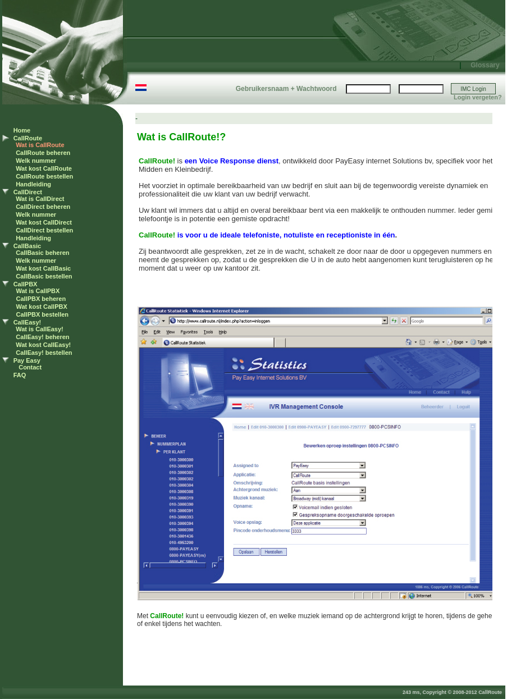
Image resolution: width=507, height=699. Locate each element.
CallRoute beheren (43, 152)
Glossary (485, 65)
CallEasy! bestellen (44, 352)
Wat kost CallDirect (44, 222)
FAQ (19, 375)
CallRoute (27, 138)
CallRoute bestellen (44, 176)
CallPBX (25, 284)
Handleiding (33, 184)
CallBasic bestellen (44, 276)
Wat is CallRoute (40, 144)
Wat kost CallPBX (41, 306)
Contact (30, 367)
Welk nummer (36, 160)
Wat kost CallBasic (43, 268)
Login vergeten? (478, 97)
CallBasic (27, 246)
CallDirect (27, 192)
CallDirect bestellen (44, 230)
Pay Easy (26, 360)
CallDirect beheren (43, 206)
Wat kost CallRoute (44, 168)
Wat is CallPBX (38, 290)
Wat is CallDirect (40, 198)
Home (22, 130)
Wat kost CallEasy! (43, 344)
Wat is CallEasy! (39, 329)
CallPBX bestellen (42, 314)
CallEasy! (27, 322)
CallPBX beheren (41, 298)
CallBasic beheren (42, 252)
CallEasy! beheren (42, 336)
